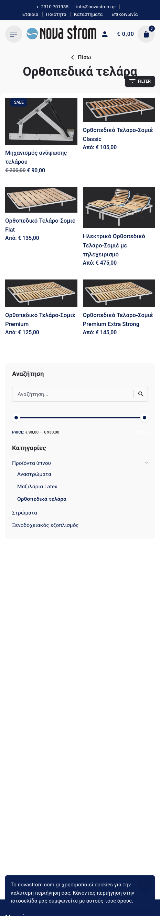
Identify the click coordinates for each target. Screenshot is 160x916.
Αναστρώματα (34, 474)
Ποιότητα (56, 14)
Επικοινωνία (124, 14)
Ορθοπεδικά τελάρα (41, 499)
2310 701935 (54, 6)
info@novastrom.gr (96, 6)
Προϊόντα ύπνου (31, 463)
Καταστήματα (88, 14)
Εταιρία (30, 14)
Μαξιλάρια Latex (37, 487)
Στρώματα (24, 513)
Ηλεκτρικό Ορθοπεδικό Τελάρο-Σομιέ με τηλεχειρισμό (114, 245)
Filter (142, 432)
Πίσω (80, 57)
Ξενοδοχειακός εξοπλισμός (45, 525)
